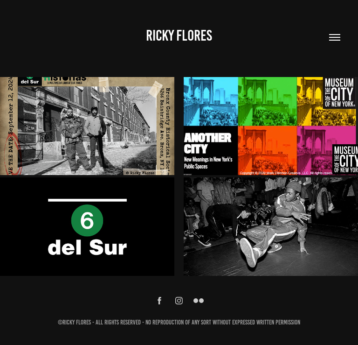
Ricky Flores (179, 35)
